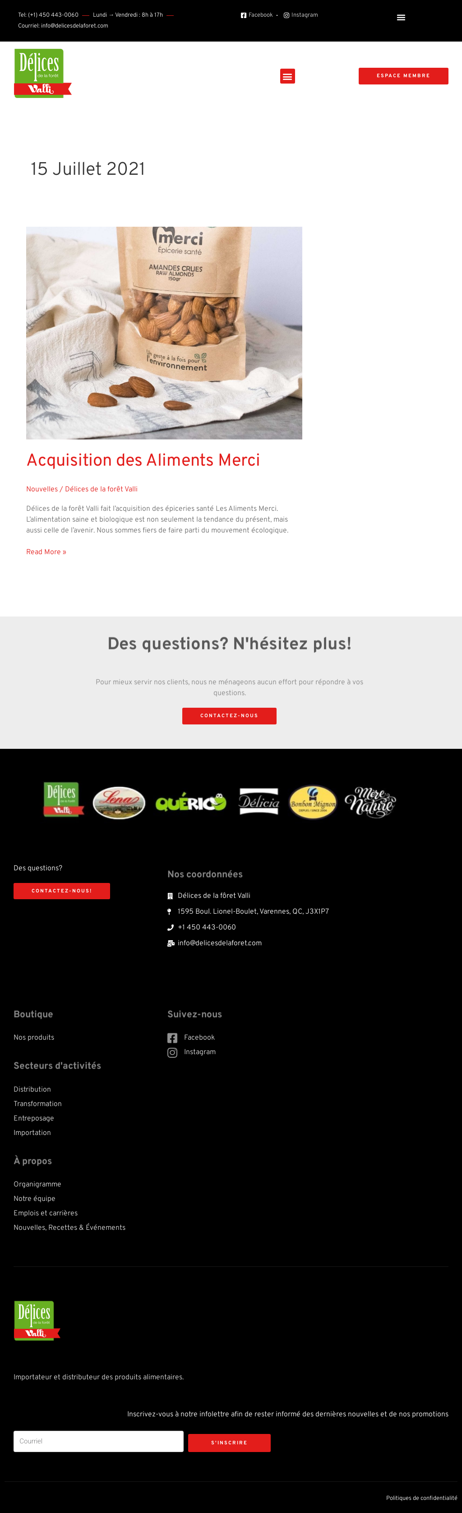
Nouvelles (42, 489)
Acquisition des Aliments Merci (143, 461)
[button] (401, 17)
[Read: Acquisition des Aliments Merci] (164, 333)
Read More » (46, 552)
